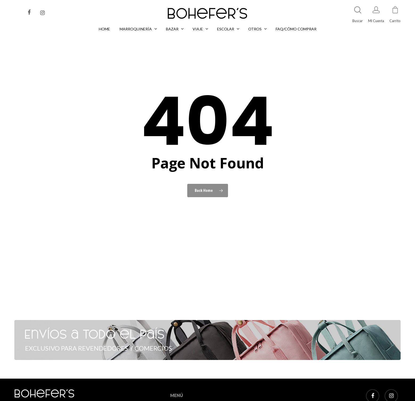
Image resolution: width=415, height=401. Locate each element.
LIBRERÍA (177, 397)
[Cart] (395, 12)
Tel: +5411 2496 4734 (58, 394)
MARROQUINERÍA (184, 391)
